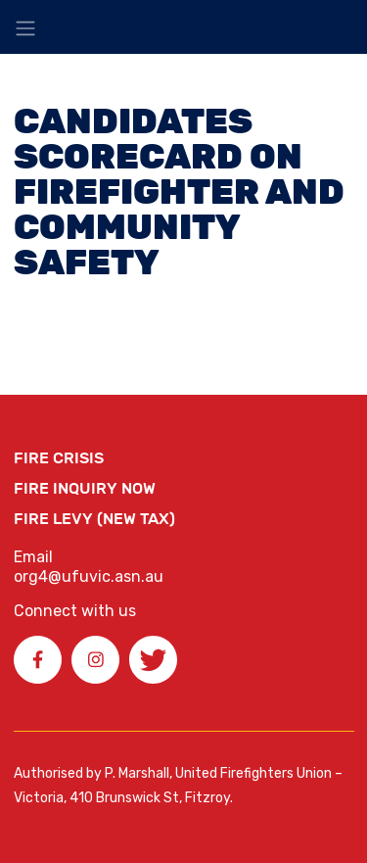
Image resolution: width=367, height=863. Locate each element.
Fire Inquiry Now (85, 488)
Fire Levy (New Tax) (94, 518)
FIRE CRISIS (59, 458)
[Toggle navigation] (25, 28)
